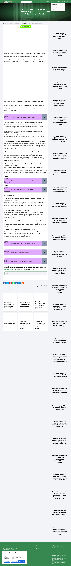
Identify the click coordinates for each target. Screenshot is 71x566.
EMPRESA (58, 1)
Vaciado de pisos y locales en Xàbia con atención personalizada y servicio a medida (38, 286)
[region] (14, 557)
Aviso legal (37, 548)
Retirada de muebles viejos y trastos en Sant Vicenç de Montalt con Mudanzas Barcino (59, 549)
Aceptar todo (21, 561)
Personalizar (7, 561)
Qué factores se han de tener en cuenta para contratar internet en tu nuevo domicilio (59, 546)
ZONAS (52, 1)
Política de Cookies (39, 545)
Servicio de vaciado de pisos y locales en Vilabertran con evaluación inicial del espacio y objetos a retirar (14, 286)
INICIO (42, 1)
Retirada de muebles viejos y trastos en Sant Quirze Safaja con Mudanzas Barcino (59, 559)
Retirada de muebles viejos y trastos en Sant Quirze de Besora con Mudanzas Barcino (59, 562)
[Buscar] (31, 2)
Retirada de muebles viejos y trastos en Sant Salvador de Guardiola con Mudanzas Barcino (59, 556)
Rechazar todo (14, 561)
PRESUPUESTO (65, 1)
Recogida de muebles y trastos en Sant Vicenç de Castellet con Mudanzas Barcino (58, 553)
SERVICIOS (47, 1)
